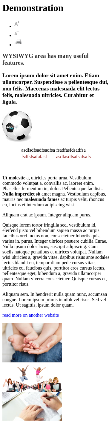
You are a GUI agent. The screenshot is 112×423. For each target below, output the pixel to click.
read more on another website (30, 315)
